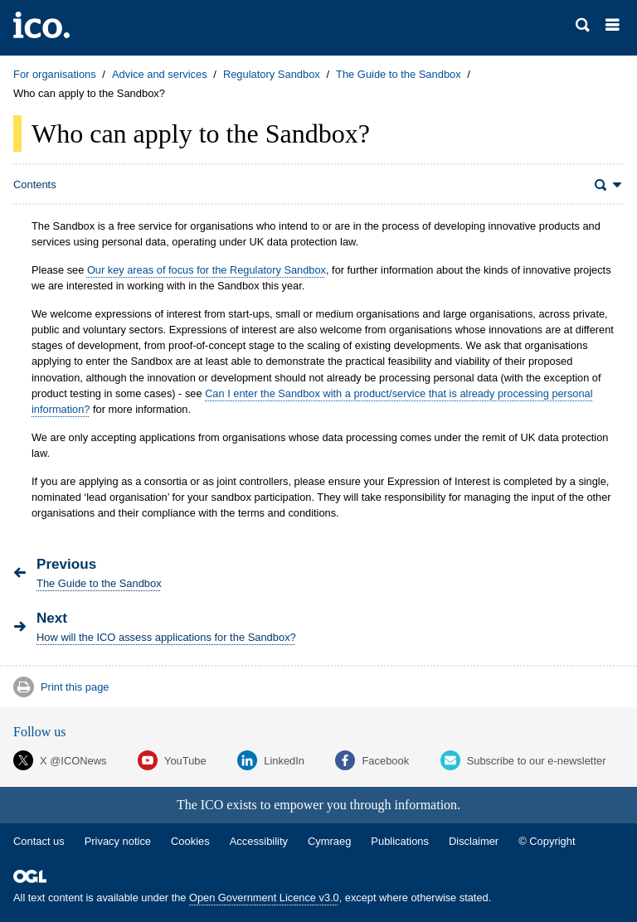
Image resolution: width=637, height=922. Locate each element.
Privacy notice (118, 841)
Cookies (190, 841)
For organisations (54, 74)
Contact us (39, 841)
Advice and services (159, 74)
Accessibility (259, 841)
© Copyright (546, 841)
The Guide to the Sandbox (398, 74)
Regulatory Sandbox (271, 74)
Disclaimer (473, 841)
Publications (400, 841)
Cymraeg (329, 841)
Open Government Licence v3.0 (264, 897)
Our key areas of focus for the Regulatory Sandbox (206, 270)
